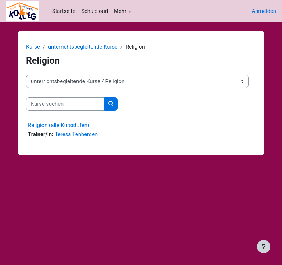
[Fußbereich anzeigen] (263, 246)
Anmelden (264, 11)
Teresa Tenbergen (76, 134)
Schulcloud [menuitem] (94, 11)
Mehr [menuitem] (120, 11)
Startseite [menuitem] (64, 11)
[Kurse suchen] (65, 103)
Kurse (33, 46)
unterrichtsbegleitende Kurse (83, 46)
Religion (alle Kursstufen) (58, 125)
